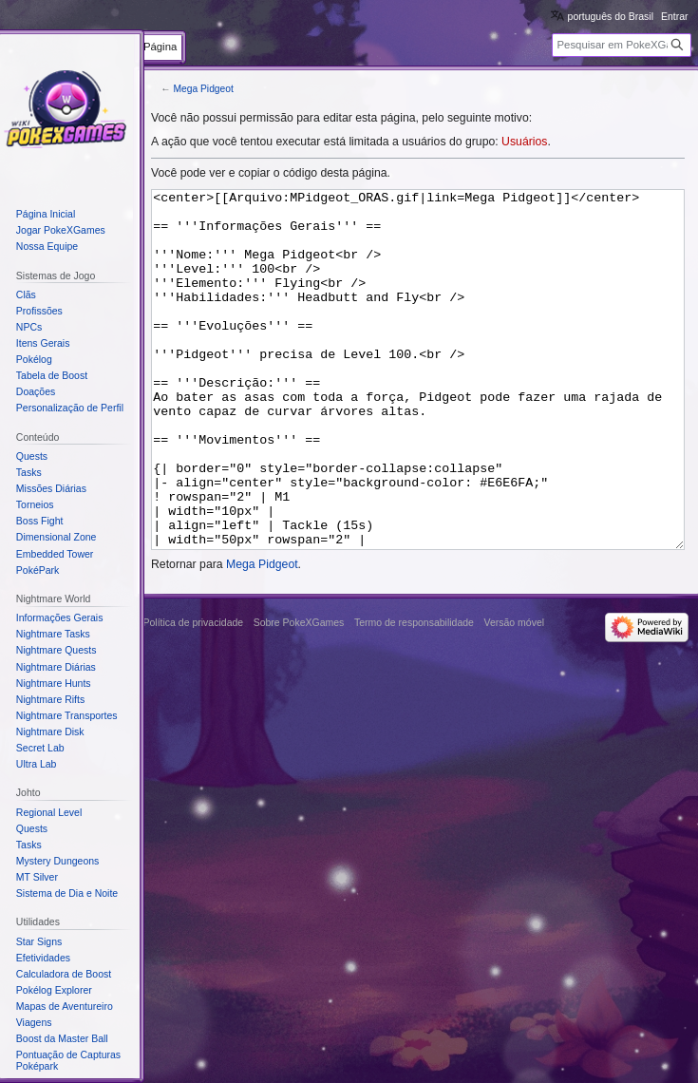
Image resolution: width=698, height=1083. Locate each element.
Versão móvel (513, 693)
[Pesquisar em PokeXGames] (621, 45)
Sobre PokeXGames (299, 693)
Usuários (524, 141)
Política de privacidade (193, 693)
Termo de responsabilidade (414, 693)
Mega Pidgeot (203, 89)
